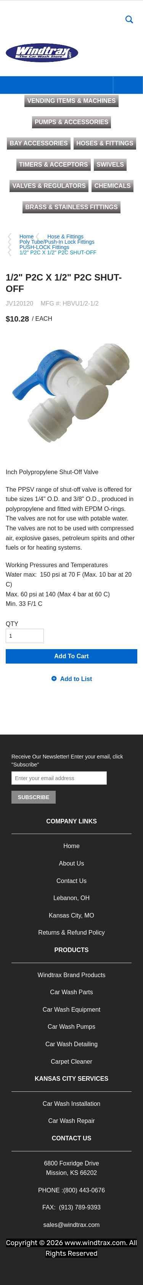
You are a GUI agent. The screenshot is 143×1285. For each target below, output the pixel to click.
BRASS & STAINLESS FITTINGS (71, 207)
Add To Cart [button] (71, 656)
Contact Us (71, 881)
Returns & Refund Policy (71, 932)
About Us (71, 863)
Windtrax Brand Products (72, 975)
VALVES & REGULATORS (49, 186)
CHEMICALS (112, 186)
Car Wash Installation (71, 1104)
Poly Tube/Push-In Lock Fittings (57, 242)
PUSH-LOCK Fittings (44, 247)
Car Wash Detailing (71, 1044)
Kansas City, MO (71, 915)
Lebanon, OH (71, 898)
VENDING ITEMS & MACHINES (71, 101)
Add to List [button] (76, 679)
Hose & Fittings (65, 236)
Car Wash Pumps (71, 1026)
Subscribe (33, 797)
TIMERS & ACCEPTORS (53, 164)
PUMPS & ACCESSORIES (71, 122)
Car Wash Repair (71, 1121)
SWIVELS (110, 164)
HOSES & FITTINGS (104, 143)
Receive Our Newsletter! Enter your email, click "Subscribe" (67, 761)
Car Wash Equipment (71, 1009)
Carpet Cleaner (71, 1061)
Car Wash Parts (71, 992)
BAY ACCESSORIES (38, 143)
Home (26, 236)
